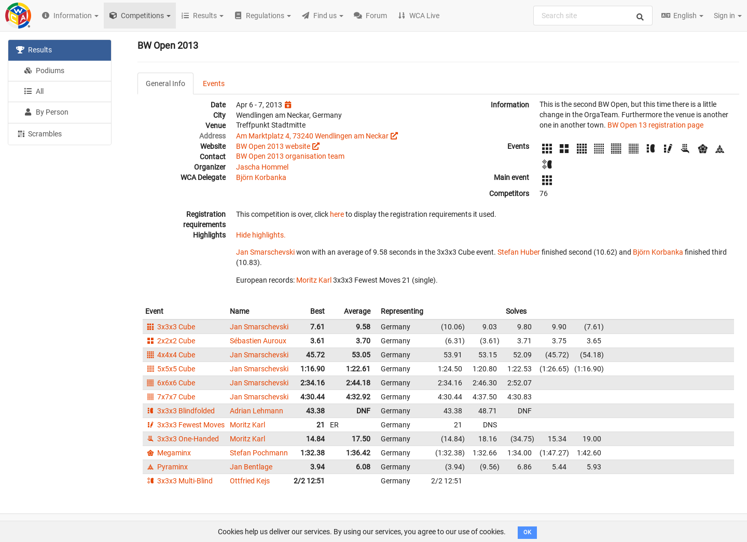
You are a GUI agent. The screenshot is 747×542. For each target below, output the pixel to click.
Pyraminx (166, 467)
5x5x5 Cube (170, 369)
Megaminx (168, 453)
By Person (46, 112)
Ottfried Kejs (250, 481)
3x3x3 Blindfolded (180, 411)
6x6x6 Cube (170, 383)
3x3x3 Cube (170, 327)
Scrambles (39, 133)
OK (527, 532)
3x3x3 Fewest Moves (185, 425)
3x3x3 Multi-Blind (179, 481)
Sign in (728, 15)
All (34, 91)
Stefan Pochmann (259, 453)
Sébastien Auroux (258, 341)
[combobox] (593, 15)
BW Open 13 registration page (655, 125)
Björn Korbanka (261, 177)
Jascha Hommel (262, 167)
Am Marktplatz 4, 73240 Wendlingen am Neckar (312, 136)
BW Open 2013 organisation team (290, 156)
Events (214, 83)
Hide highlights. (261, 235)
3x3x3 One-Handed (182, 439)
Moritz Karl (313, 280)
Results (34, 50)
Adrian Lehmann (256, 411)
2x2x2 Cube (170, 341)
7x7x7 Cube (170, 397)
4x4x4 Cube (170, 355)
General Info (165, 83)
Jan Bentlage (251, 467)
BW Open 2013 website (273, 146)
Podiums (44, 70)
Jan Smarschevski (265, 252)
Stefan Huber (518, 252)
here (337, 214)
